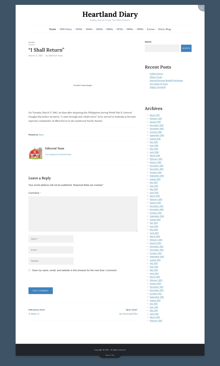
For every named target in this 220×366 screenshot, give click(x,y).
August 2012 (155, 300)
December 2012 (156, 287)
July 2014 (154, 223)
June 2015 (154, 186)
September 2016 (157, 135)
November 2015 (157, 169)
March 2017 (155, 115)
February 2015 (156, 199)
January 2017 (155, 122)
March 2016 (155, 155)
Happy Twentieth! (158, 87)
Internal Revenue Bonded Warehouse (166, 80)
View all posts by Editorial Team (58, 154)
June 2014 (154, 226)
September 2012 (157, 297)
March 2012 (155, 317)
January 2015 (155, 202)
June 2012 (154, 307)
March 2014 (155, 236)
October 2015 (156, 172)
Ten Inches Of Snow (159, 84)
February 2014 (156, 239)
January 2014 (155, 243)
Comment (34, 192)
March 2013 (155, 277)
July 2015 (154, 182)
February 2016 (156, 159)
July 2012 (154, 304)
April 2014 (154, 233)
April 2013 (154, 273)
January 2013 (155, 283)
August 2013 (155, 260)
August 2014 (155, 219)
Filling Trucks (156, 77)
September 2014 (157, 216)
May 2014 (154, 229)
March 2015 (155, 196)
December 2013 (157, 246)
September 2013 (157, 256)
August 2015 (155, 179)
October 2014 (156, 213)
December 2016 (157, 125)
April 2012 (154, 314)
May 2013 (154, 270)
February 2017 (156, 118)
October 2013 (156, 253)
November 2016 (157, 128)
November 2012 (157, 290)
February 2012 (156, 320)
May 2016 (154, 149)
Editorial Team (56, 55)
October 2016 (156, 132)
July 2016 (154, 142)
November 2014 (157, 209)
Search (148, 42)
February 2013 (156, 280)
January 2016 (155, 162)
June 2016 (154, 145)
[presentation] (48, 282)
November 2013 (157, 250)
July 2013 (154, 263)
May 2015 (154, 189)
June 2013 (154, 266)
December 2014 (156, 206)
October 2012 (156, 293)
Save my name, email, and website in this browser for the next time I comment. (74, 271)
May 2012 (154, 310)
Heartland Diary (110, 14)
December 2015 (157, 165)
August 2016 (155, 138)
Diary (31, 42)
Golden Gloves (156, 74)
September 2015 (157, 176)
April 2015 (154, 192)
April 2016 (154, 152)
